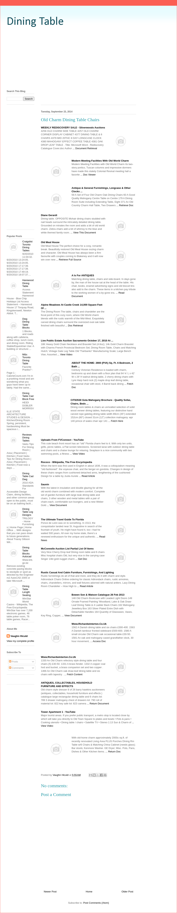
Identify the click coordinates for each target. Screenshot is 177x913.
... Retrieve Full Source (68, 259)
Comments (16, 667)
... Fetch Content (73, 674)
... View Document (57, 505)
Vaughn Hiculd (19, 636)
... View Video (64, 354)
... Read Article (87, 476)
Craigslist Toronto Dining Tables (27, 246)
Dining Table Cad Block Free (28, 396)
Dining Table (35, 22)
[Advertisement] (88, 58)
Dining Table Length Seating (26, 591)
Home (89, 891)
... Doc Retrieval (74, 325)
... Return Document (98, 703)
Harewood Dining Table (27, 283)
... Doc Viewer (88, 174)
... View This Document (83, 232)
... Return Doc (113, 751)
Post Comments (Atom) (96, 902)
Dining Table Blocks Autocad (26, 552)
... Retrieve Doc (124, 205)
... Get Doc (81, 558)
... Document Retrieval (85, 148)
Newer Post (50, 891)
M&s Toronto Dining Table (26, 359)
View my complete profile (20, 641)
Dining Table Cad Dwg (27, 476)
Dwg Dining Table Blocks (25, 323)
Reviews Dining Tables (27, 437)
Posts (13, 661)
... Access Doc (98, 641)
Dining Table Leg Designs (27, 512)
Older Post (127, 891)
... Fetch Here (115, 421)
